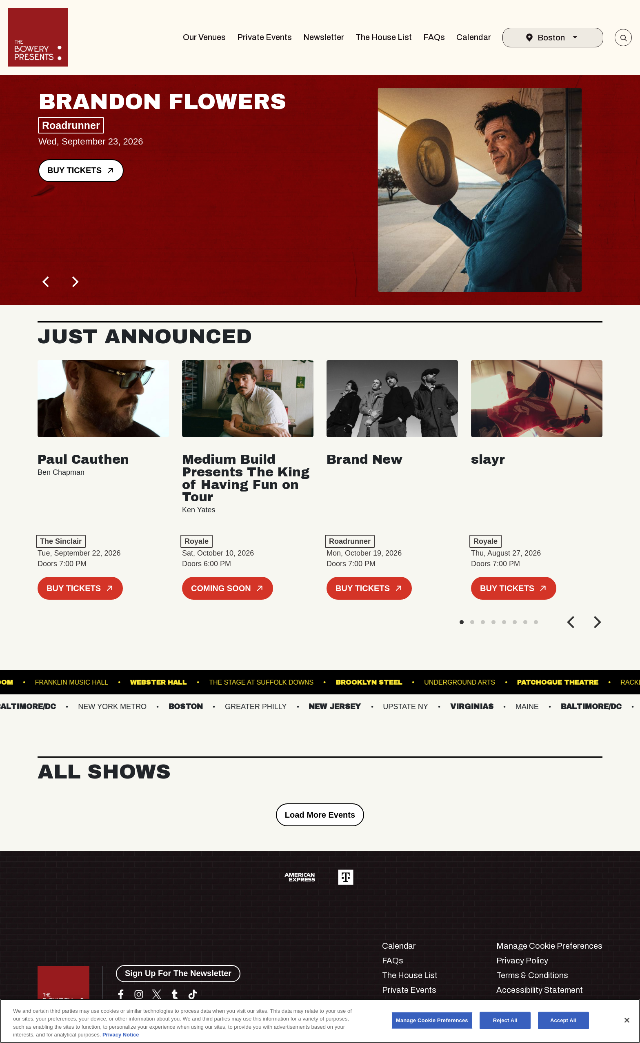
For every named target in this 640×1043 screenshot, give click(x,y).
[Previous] (47, 282)
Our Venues (204, 37)
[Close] (627, 1020)
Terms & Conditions (532, 975)
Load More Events (320, 814)
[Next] (74, 282)
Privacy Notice (120, 1035)
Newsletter (323, 37)
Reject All (505, 1020)
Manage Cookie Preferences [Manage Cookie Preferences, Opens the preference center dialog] (432, 1020)
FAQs (434, 37)
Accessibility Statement (539, 989)
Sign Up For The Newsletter (178, 973)
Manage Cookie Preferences (549, 945)
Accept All (563, 1020)
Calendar (473, 37)
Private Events (264, 37)
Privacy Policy (522, 960)
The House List (384, 37)
